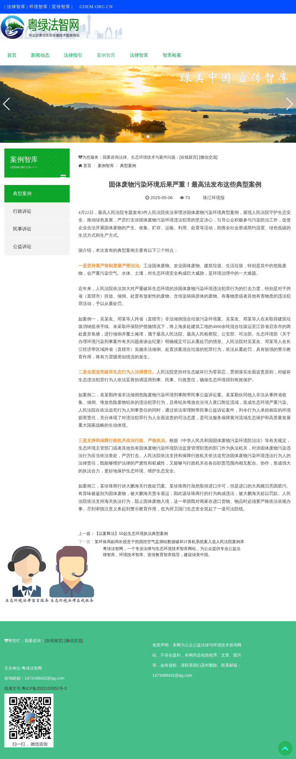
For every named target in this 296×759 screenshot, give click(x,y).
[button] (142, 136)
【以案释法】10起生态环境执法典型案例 (131, 533)
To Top (285, 748)
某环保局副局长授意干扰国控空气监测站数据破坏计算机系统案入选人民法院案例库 (169, 541)
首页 (11, 55)
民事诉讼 (22, 228)
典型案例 (22, 193)
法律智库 (139, 55)
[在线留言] (189, 157)
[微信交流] (208, 157)
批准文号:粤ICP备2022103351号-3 (35, 688)
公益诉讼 (22, 246)
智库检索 (172, 55)
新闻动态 (40, 55)
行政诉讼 (22, 211)
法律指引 (73, 55)
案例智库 (106, 55)
